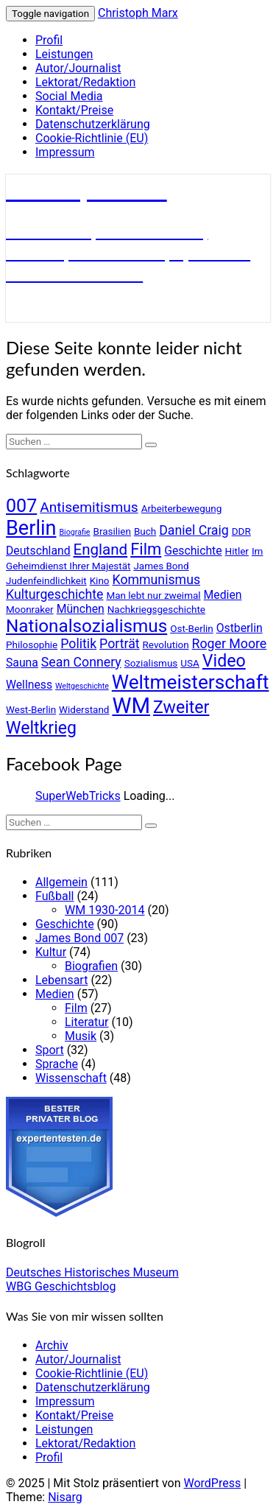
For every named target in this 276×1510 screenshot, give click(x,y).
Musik (80, 1036)
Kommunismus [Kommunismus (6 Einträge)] (157, 579)
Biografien (91, 966)
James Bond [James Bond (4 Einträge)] (160, 566)
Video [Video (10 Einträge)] (224, 661)
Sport (49, 1050)
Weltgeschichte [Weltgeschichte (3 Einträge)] (82, 686)
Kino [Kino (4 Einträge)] (100, 580)
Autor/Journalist (78, 68)
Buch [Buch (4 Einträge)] (145, 531)
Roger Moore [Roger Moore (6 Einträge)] (229, 643)
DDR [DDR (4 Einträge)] (241, 531)
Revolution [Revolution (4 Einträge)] (166, 644)
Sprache (56, 1064)
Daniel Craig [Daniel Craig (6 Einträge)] (194, 530)
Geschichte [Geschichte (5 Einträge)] (193, 551)
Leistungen (64, 54)
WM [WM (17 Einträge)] (131, 705)
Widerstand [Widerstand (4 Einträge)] (84, 709)
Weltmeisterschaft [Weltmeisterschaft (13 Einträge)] (190, 682)
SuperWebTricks (78, 796)
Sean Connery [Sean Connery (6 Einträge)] (81, 662)
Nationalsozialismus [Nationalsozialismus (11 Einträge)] (86, 626)
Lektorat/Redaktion (85, 82)
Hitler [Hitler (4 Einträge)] (237, 551)
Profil (49, 40)
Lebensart (61, 980)
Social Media (69, 96)
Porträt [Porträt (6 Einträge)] (119, 643)
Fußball (54, 896)
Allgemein (61, 882)
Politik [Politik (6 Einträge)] (78, 643)
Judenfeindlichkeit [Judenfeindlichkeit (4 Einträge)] (46, 580)
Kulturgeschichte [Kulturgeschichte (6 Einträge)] (54, 594)
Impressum (65, 152)
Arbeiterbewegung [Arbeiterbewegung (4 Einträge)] (181, 508)
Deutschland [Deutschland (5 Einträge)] (38, 551)
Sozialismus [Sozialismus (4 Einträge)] (151, 663)
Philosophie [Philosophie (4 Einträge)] (31, 644)
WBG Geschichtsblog (61, 1286)
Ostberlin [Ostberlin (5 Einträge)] (239, 628)
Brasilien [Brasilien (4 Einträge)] (112, 531)
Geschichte (64, 924)
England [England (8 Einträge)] (101, 549)
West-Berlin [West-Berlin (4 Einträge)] (31, 709)
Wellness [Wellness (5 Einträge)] (29, 685)
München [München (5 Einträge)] (81, 609)
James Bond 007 (79, 938)
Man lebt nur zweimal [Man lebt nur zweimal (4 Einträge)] (153, 595)
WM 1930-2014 (105, 910)
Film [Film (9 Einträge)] (145, 549)
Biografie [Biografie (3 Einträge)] (74, 532)
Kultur (50, 952)
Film (76, 1008)
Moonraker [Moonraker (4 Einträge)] (30, 609)
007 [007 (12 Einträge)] (21, 505)
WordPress (212, 1483)
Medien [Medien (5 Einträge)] (223, 595)
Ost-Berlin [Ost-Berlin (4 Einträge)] (191, 628)
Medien (54, 994)
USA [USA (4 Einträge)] (189, 663)
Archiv (51, 1345)
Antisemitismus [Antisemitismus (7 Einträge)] (89, 507)
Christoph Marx (138, 13)
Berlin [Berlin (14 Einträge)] (31, 528)
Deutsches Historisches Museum (92, 1272)
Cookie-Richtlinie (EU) (91, 138)
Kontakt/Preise (74, 110)
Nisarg (65, 1497)
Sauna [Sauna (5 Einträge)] (22, 663)
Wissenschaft (71, 1078)
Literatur (87, 1022)
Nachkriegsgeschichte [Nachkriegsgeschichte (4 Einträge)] (156, 609)
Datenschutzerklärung (92, 124)
